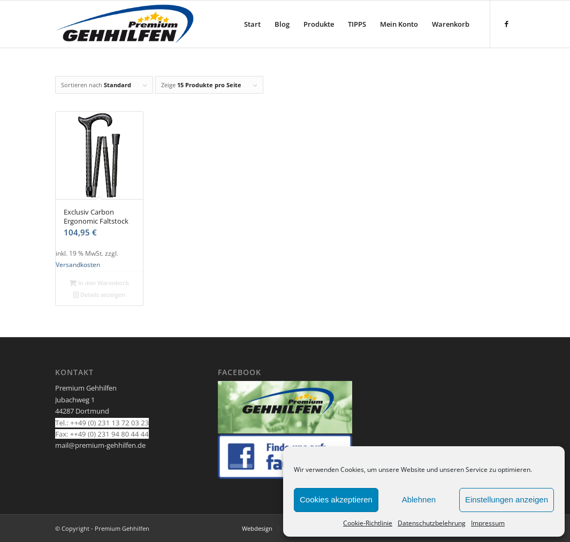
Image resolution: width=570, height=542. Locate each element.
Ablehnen (419, 499)
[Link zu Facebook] (507, 24)
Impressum (488, 523)
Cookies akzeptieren (336, 499)
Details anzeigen (99, 294)
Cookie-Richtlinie (367, 523)
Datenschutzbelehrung (432, 523)
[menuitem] (252, 24)
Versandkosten (78, 264)
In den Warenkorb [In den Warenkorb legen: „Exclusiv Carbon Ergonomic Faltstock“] (99, 283)
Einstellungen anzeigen (506, 499)
